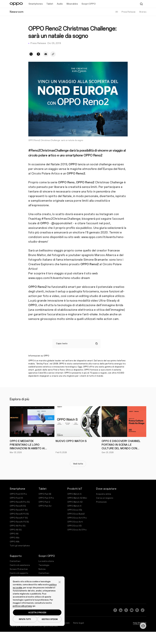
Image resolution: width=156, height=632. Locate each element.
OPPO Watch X (74, 506)
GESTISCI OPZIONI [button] (50, 619)
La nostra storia (46, 561)
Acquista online (103, 494)
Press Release (129, 12)
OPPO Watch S (74, 494)
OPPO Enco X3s (74, 510)
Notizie (42, 569)
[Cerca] (141, 4)
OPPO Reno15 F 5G (19, 510)
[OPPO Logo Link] (16, 4)
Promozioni (101, 502)
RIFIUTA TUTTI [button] (25, 619)
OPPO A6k (14, 542)
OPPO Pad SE (45, 494)
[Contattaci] (143, 626)
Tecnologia (44, 565)
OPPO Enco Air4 (75, 522)
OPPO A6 (14, 534)
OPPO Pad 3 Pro (46, 498)
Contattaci (15, 561)
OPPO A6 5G (16, 530)
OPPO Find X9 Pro (18, 494)
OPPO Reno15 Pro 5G (20, 502)
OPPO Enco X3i (74, 526)
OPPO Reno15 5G (18, 506)
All (116, 12)
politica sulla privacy (22, 606)
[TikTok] (142, 609)
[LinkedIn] (120, 609)
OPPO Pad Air (45, 506)
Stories (142, 12)
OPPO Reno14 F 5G (19, 518)
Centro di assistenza (20, 565)
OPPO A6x (14, 538)
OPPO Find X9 (16, 498)
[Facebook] (115, 609)
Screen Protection (19, 569)
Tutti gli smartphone (20, 546)
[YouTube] (131, 609)
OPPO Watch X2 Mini (77, 498)
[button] (60, 581)
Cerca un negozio (104, 498)
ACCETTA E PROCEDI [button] (37, 612)
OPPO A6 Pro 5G (17, 526)
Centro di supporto (19, 573)
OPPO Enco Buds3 (76, 514)
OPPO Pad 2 (44, 502)
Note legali (78, 621)
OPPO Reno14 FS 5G (19, 522)
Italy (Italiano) (139, 621)
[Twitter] (126, 609)
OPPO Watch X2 (75, 502)
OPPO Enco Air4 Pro (77, 518)
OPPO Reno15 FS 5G (19, 514)
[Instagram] (137, 609)
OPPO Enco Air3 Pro (76, 530)
